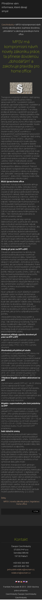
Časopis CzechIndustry (27, 610)
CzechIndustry (8, 41)
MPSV (6, 518)
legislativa (34, 518)
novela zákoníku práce (19, 518)
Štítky (3, 514)
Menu (35, 5)
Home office (21, 520)
